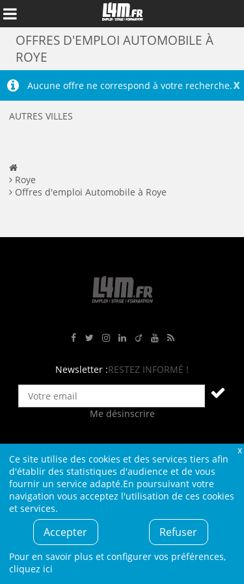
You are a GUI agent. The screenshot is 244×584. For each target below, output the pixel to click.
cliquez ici (31, 569)
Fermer (239, 450)
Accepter (65, 532)
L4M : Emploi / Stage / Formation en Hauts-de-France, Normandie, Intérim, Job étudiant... (122, 13)
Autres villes (41, 116)
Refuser (178, 532)
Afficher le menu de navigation (10, 13)
